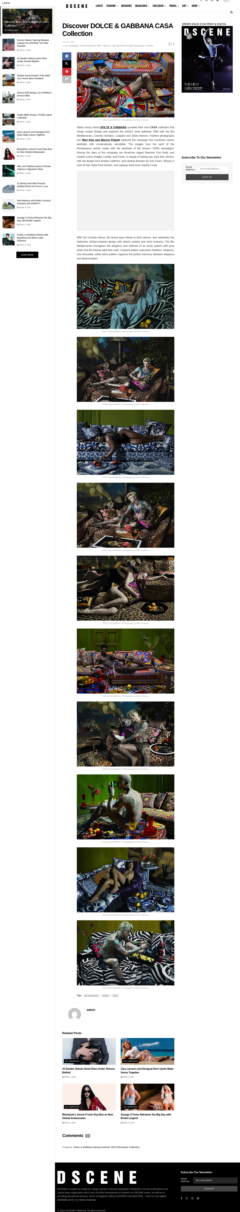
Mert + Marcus (104, 45)
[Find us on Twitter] (186, 1198)
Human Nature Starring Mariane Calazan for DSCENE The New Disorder (33, 43)
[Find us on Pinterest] (198, 1198)
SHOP (194, 6)
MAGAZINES (141, 6)
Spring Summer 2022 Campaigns (128, 45)
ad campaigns (91, 995)
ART (184, 6)
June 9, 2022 (68, 42)
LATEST (99, 6)
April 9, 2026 (69, 1077)
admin (91, 1009)
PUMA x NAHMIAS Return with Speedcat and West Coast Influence (32, 238)
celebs (105, 995)
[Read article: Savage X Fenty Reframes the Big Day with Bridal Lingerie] (147, 1097)
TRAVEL (173, 6)
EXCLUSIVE (158, 6)
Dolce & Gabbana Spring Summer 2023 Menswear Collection (107, 1147)
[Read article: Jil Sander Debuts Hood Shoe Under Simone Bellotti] (89, 1051)
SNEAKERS (126, 6)
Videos (149, 45)
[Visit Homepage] (76, 6)
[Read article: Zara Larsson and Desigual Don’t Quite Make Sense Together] (147, 1051)
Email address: (190, 168)
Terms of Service (87, 1200)
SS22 (115, 995)
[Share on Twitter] (66, 64)
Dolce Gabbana (88, 45)
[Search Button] (231, 12)
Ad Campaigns (72, 45)
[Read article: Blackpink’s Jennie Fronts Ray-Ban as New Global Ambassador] (89, 1097)
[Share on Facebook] (66, 56)
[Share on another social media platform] (66, 79)
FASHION (110, 6)
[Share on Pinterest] (66, 72)
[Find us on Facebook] (181, 1198)
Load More (27, 255)
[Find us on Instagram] (192, 1198)
